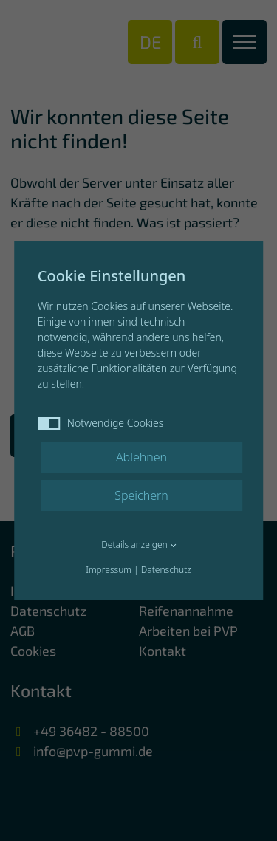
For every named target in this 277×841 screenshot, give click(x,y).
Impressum (108, 569)
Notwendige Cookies (101, 423)
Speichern (141, 495)
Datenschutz (166, 569)
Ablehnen (141, 457)
